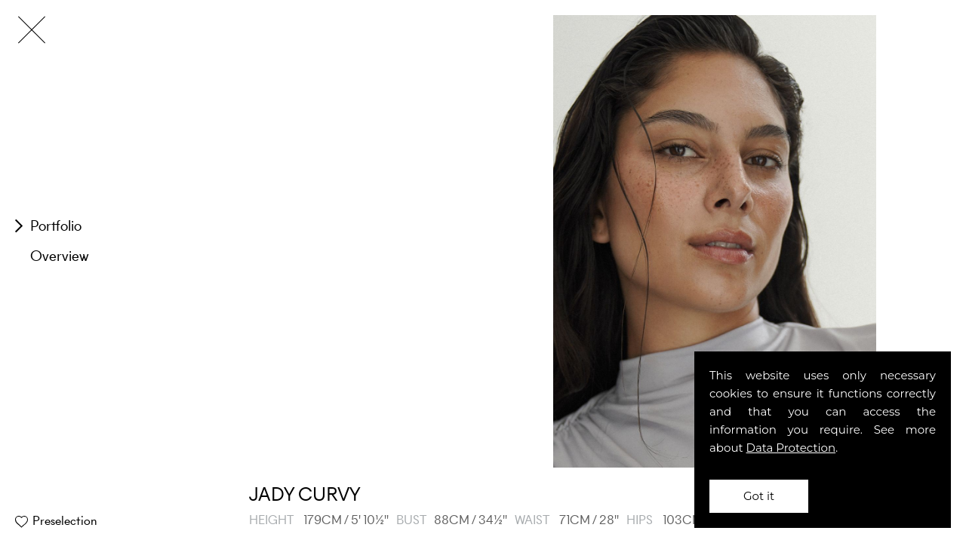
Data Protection (791, 447)
